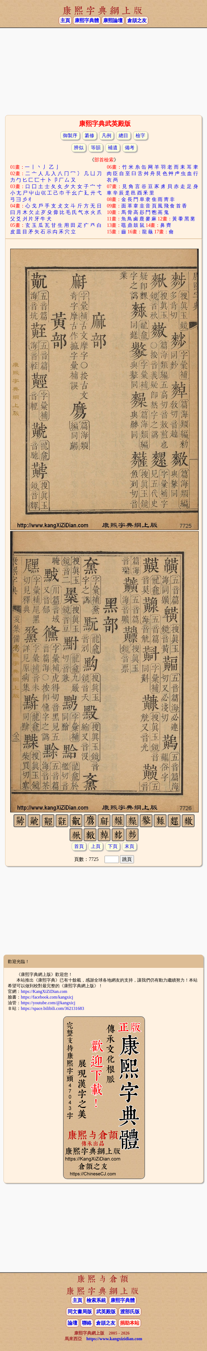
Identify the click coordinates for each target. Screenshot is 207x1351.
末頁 (129, 846)
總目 (123, 135)
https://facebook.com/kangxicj (47, 997)
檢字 (140, 135)
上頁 (96, 846)
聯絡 (87, 1323)
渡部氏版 (130, 1311)
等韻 (96, 147)
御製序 (70, 135)
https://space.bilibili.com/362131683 (52, 1008)
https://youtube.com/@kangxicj (48, 1002)
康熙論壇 (113, 20)
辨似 (79, 147)
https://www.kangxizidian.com (114, 1338)
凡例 (106, 135)
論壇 (72, 1323)
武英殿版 (106, 1311)
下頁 (113, 846)
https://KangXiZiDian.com (44, 991)
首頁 (79, 846)
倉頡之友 (137, 20)
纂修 (89, 135)
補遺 (113, 147)
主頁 (65, 20)
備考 (129, 147)
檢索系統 (96, 1300)
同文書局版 (80, 1311)
